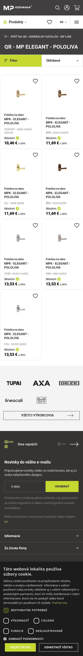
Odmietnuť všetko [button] (58, 647)
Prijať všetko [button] (20, 647)
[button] (41, 638)
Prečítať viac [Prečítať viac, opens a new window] (60, 603)
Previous (62, 444)
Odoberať (62, 486)
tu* (6, 521)
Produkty (15, 22)
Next (74, 444)
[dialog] (41, 609)
